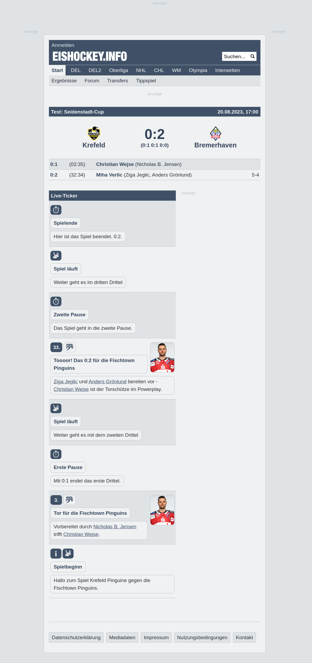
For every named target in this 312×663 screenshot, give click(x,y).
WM (176, 70)
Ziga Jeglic (138, 175)
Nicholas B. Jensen (114, 526)
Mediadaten (122, 637)
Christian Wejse (115, 164)
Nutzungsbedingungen (202, 637)
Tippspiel (146, 80)
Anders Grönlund (171, 175)
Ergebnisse (64, 80)
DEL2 (95, 70)
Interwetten (227, 70)
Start (57, 70)
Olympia (198, 70)
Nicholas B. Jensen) (159, 164)
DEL (76, 70)
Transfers (117, 80)
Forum (92, 80)
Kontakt (244, 637)
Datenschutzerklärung (76, 637)
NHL (141, 70)
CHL (159, 70)
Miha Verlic (109, 175)
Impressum (156, 637)
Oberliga (118, 70)
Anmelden (63, 45)
